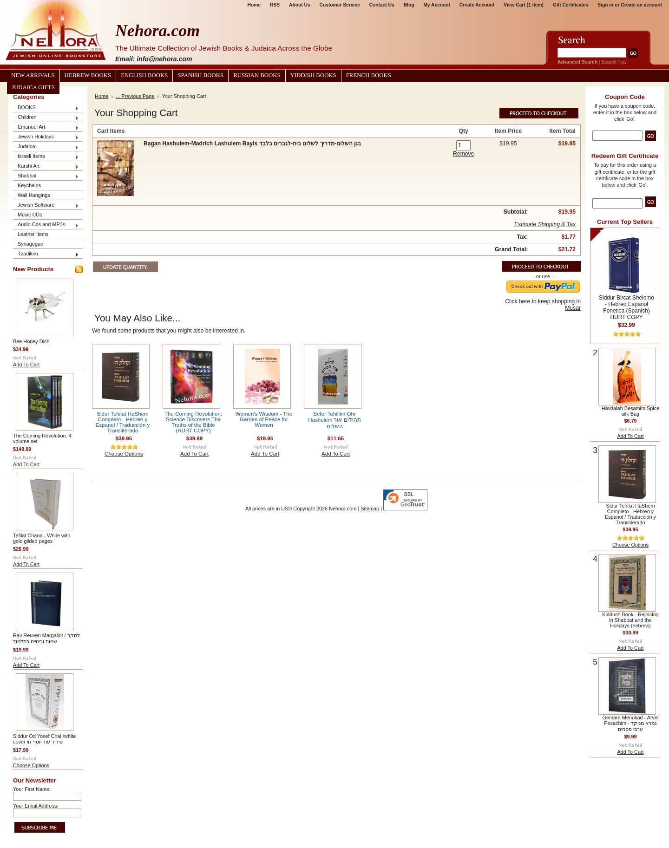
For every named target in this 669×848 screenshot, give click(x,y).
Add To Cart (26, 364)
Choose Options (31, 765)
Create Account (476, 4)
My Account (436, 4)
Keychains (29, 185)
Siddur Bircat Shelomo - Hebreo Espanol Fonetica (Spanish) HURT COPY (626, 307)
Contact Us (381, 4)
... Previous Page (135, 96)
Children (46, 117)
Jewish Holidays (46, 137)
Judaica (46, 147)
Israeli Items (46, 156)
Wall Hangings (34, 195)
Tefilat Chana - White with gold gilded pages (41, 538)
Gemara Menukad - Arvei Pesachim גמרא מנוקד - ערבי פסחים (631, 723)
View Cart (524, 4)
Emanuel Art (46, 127)
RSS (275, 4)
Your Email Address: (36, 806)
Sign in (605, 4)
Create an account (641, 4)
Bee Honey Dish (31, 341)
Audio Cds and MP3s (46, 225)
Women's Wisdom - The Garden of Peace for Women (264, 419)
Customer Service (340, 4)
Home (254, 4)
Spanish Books (200, 75)
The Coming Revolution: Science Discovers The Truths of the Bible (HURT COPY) (193, 422)
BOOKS (46, 107)
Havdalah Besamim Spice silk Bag (631, 411)
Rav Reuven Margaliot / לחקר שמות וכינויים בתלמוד (46, 638)
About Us (299, 4)
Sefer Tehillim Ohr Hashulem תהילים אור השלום (334, 420)
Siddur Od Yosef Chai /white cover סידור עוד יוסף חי (44, 738)
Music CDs (30, 214)
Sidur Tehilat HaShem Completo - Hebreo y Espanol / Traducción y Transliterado (123, 422)
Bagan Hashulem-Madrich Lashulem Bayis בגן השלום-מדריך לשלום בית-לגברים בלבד (252, 143)
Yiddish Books (313, 75)
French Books (368, 75)
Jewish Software (46, 205)
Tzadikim (46, 254)
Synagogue (30, 244)
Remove (463, 153)
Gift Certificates (570, 4)
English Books (144, 75)
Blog (409, 4)
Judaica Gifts (33, 87)
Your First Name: (32, 789)
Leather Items (33, 234)
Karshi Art (46, 166)
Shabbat (46, 176)
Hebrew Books (88, 75)
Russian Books (256, 75)
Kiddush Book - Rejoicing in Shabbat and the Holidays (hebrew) (630, 620)
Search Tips (613, 62)
